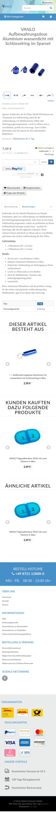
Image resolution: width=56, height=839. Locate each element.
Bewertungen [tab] (28, 206)
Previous (7, 364)
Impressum (6, 597)
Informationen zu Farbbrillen (14, 630)
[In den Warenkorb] (51, 161)
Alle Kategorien (14, 16)
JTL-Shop (33, 806)
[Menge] (20, 161)
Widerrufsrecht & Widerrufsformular (17, 663)
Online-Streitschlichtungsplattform (16, 634)
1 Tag (40, 304)
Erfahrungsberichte (10, 622)
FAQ (4, 619)
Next (48, 364)
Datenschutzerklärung (11, 659)
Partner (5, 605)
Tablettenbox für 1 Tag (23, 138)
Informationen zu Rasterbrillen (15, 626)
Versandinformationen (11, 648)
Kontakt (5, 601)
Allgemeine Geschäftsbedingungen (16, 655)
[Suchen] (35, 8)
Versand (20, 153)
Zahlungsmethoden (10, 652)
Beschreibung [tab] (10, 206)
